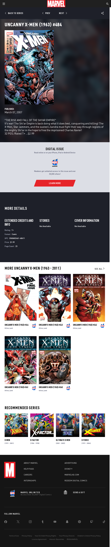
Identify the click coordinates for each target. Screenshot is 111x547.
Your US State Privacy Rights (45, 536)
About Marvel (31, 463)
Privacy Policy (27, 536)
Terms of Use (14, 536)
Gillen (7, 328)
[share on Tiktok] (104, 522)
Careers (28, 475)
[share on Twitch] (91, 522)
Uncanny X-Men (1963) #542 (85, 324)
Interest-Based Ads (56, 539)
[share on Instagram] (30, 522)
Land (11, 328)
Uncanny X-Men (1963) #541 (16, 387)
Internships (30, 480)
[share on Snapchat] (67, 522)
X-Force (85, 440)
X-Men (7, 440)
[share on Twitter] (18, 522)
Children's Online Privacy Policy (89, 536)
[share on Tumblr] (42, 522)
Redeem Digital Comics (76, 480)
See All (100, 268)
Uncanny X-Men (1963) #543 (51, 324)
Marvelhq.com (72, 475)
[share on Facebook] (5, 522)
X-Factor (34, 440)
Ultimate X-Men (63, 440)
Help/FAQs (29, 469)
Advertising (71, 463)
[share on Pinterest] (79, 522)
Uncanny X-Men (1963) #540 (51, 387)
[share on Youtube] (55, 522)
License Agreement (39, 539)
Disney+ (69, 469)
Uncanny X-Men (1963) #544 (16, 324)
